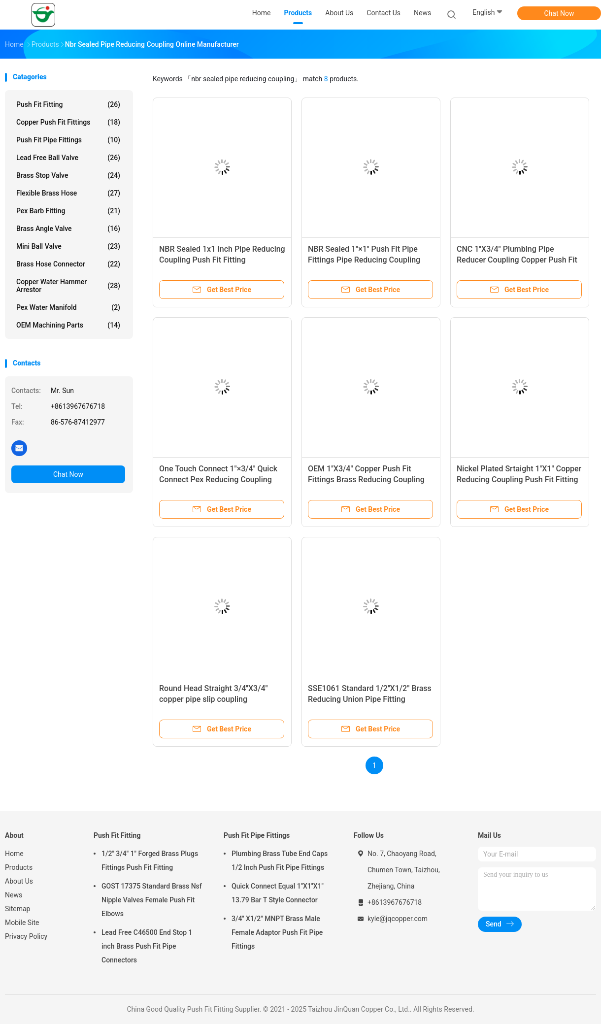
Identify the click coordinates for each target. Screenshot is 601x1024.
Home (14, 854)
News (13, 895)
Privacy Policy (26, 936)
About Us (19, 881)
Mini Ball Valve (68, 246)
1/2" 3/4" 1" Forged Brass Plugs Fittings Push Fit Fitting (149, 860)
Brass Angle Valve (68, 228)
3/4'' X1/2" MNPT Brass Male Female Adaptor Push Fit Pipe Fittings (277, 932)
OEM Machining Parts (68, 325)
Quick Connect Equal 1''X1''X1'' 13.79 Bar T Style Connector (278, 893)
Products (19, 867)
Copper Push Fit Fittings (68, 122)
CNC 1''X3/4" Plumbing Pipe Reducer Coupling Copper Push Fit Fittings (517, 259)
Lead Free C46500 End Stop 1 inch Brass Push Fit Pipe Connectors (147, 946)
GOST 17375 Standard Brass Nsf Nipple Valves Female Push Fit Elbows (151, 900)
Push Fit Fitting (68, 104)
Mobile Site (22, 922)
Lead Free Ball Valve (68, 158)
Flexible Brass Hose (68, 193)
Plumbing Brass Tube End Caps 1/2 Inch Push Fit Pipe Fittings (280, 860)
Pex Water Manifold (68, 307)
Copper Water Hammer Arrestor (68, 286)
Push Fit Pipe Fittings (68, 140)
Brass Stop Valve (68, 175)
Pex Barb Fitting (68, 211)
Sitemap (17, 909)
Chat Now (559, 13)
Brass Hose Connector (68, 264)
